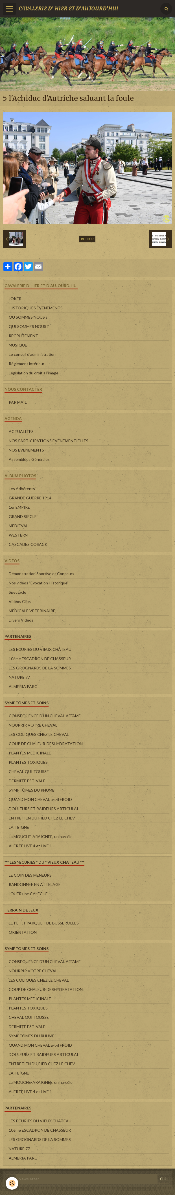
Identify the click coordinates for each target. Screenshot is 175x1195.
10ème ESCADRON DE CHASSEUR (40, 658)
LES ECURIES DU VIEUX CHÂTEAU (40, 649)
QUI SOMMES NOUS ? (29, 326)
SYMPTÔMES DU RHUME (31, 790)
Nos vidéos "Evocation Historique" (39, 582)
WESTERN (18, 535)
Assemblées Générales (29, 459)
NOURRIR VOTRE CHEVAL (33, 725)
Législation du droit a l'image (33, 372)
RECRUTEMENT (23, 335)
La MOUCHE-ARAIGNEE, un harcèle (41, 836)
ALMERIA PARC (23, 686)
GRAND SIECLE (23, 516)
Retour (87, 239)
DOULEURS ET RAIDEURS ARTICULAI (43, 808)
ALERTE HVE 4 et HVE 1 (30, 845)
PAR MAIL (18, 402)
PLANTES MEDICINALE (30, 752)
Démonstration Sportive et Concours (41, 573)
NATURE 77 (19, 677)
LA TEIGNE (19, 827)
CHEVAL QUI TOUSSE (29, 771)
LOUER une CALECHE (28, 893)
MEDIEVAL (18, 525)
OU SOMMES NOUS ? (28, 317)
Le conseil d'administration (32, 354)
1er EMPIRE (19, 507)
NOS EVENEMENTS (26, 450)
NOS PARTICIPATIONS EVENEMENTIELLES (48, 440)
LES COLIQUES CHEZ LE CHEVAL (39, 734)
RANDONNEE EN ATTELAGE (35, 884)
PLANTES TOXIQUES (28, 762)
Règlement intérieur (26, 363)
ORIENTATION (23, 932)
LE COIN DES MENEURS (30, 875)
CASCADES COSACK (28, 544)
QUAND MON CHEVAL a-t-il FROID (40, 799)
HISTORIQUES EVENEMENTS (36, 307)
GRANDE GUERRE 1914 (30, 497)
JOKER (15, 298)
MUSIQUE (18, 345)
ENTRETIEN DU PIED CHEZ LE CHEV (42, 818)
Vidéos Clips (20, 601)
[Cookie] (12, 1183)
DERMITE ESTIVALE (27, 780)
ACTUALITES (21, 431)
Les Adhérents (22, 488)
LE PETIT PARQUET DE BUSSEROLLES (44, 923)
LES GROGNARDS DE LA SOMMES (40, 667)
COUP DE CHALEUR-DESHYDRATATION (46, 743)
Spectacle (17, 592)
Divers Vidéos (21, 620)
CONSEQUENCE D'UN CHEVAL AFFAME (45, 715)
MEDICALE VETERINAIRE (32, 610)
